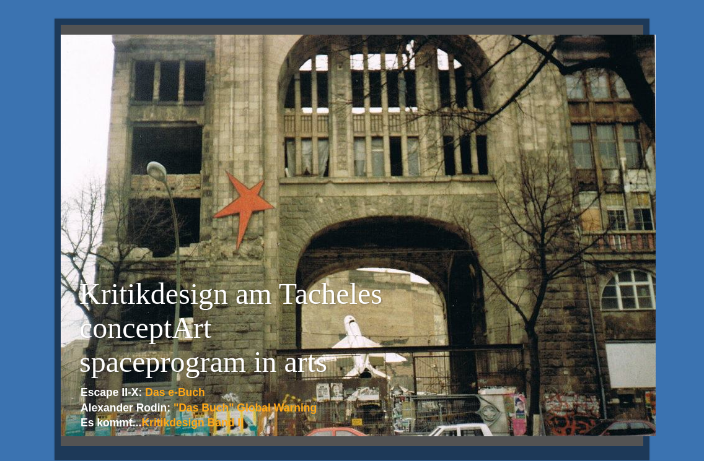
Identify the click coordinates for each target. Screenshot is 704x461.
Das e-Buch (175, 392)
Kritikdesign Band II (192, 422)
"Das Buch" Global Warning (245, 408)
